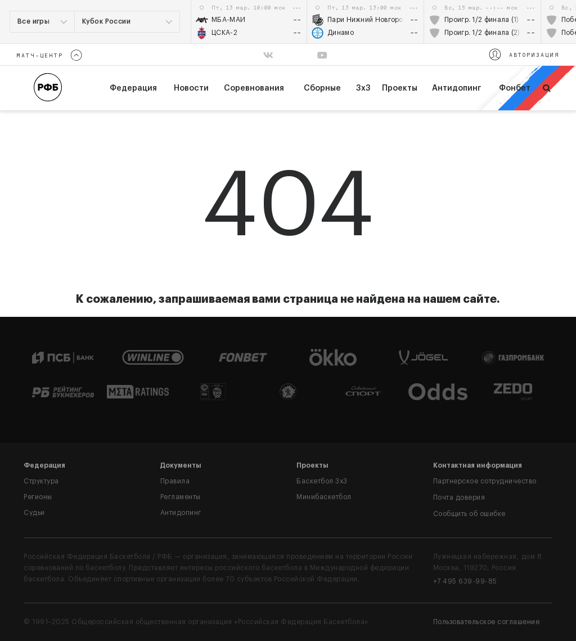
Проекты (399, 88)
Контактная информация (477, 465)
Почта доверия (459, 497)
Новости (191, 88)
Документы (180, 465)
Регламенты (180, 497)
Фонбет (514, 88)
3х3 (363, 88)
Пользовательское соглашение (486, 621)
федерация (133, 88)
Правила (175, 481)
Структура (41, 481)
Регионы (38, 497)
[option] (249, 21)
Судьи (34, 512)
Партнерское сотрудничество (485, 481)
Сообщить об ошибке (469, 513)
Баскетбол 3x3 (322, 481)
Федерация (44, 465)
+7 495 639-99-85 (465, 581)
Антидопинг (456, 88)
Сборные (322, 88)
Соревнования (254, 88)
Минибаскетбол (324, 497)
